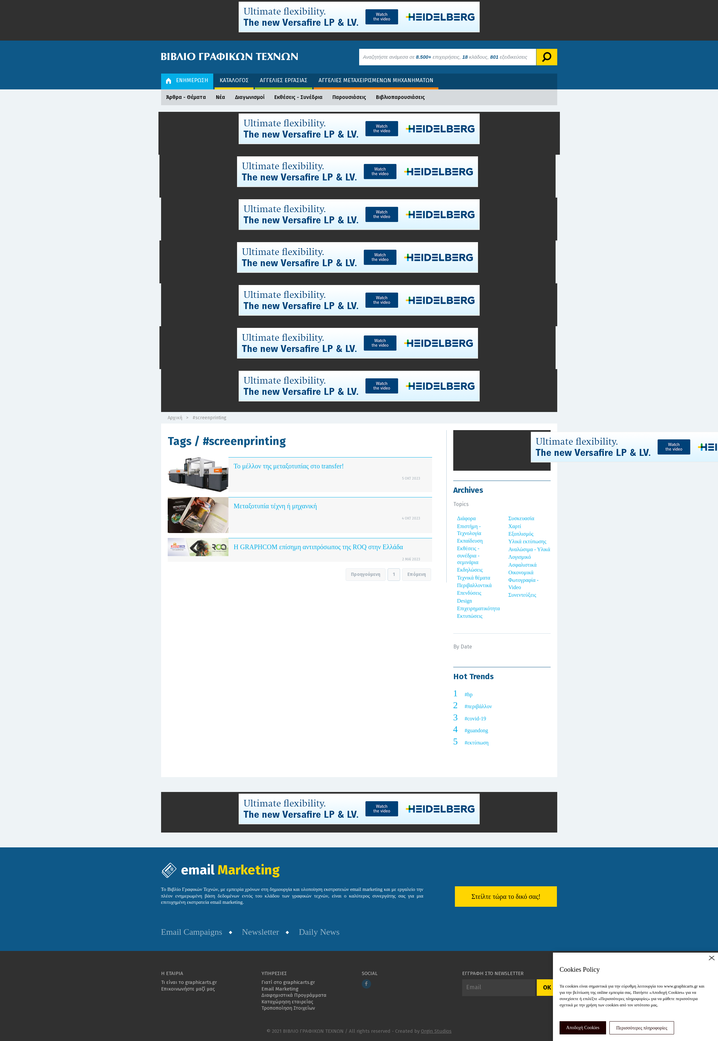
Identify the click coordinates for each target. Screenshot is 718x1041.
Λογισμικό (519, 557)
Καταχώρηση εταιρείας (287, 1002)
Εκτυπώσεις (470, 616)
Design (464, 601)
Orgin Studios (436, 1031)
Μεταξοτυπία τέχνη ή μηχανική (275, 506)
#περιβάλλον (478, 706)
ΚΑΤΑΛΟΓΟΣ (234, 80)
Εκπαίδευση (470, 541)
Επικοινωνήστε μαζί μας (188, 989)
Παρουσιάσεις (349, 97)
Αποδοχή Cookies (582, 1027)
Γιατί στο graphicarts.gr (288, 982)
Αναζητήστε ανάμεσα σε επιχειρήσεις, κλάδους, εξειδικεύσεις (445, 57)
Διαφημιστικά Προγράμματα (293, 995)
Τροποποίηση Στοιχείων (288, 1008)
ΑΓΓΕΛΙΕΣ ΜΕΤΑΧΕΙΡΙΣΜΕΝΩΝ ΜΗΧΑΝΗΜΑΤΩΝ (376, 80)
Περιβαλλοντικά (474, 585)
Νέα (220, 97)
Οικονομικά (520, 572)
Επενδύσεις (469, 593)
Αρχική (175, 418)
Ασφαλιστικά (522, 565)
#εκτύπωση (477, 742)
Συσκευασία (521, 518)
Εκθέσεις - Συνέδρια (298, 97)
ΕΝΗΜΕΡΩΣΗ (187, 80)
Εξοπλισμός (520, 534)
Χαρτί (514, 526)
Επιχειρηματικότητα (478, 608)
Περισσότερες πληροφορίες (641, 1027)
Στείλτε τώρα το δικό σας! (505, 896)
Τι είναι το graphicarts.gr (189, 982)
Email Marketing (279, 989)
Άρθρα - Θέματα (186, 97)
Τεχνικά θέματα (474, 578)
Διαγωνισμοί (249, 97)
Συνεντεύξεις (522, 595)
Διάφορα (466, 518)
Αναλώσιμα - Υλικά (529, 549)
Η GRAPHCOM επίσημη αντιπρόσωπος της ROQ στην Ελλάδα (318, 547)
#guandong (476, 730)
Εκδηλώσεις (470, 570)
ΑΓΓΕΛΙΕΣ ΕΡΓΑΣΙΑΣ (283, 80)
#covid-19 (475, 718)
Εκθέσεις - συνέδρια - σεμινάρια (468, 555)
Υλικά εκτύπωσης (527, 541)
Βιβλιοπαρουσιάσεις (400, 97)
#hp (469, 694)
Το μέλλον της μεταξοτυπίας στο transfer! (289, 466)
